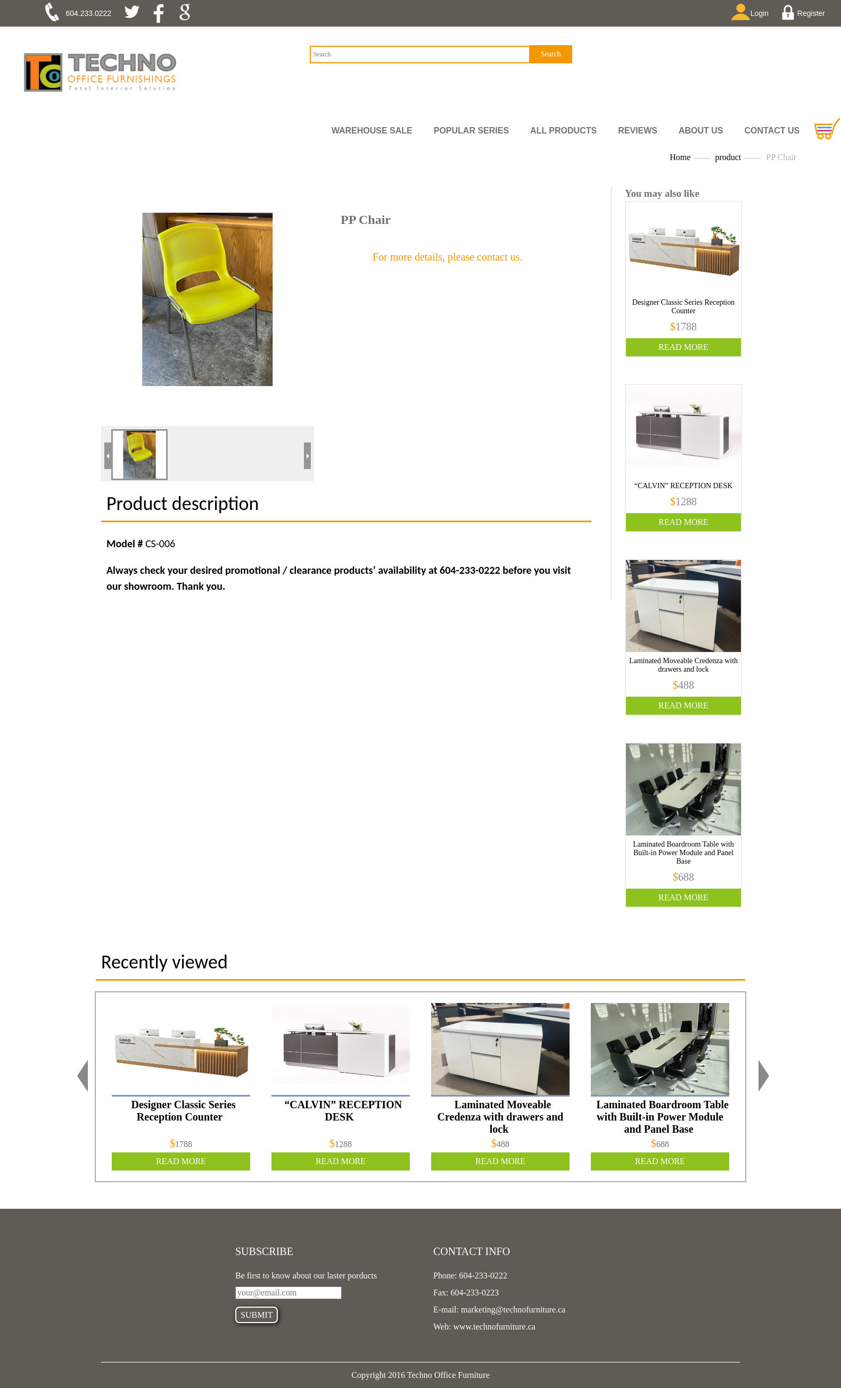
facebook (162, 13)
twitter (136, 13)
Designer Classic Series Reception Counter (683, 306)
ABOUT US (701, 130)
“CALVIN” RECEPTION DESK (683, 486)
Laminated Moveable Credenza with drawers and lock (683, 665)
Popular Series (471, 130)
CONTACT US (772, 130)
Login (753, 13)
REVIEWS (637, 130)
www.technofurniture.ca (493, 1326)
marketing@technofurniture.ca (512, 1309)
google (188, 13)
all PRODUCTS (563, 130)
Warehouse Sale (372, 130)
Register (804, 13)
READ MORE (683, 347)
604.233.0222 (89, 13)
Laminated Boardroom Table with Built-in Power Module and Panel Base (683, 852)
